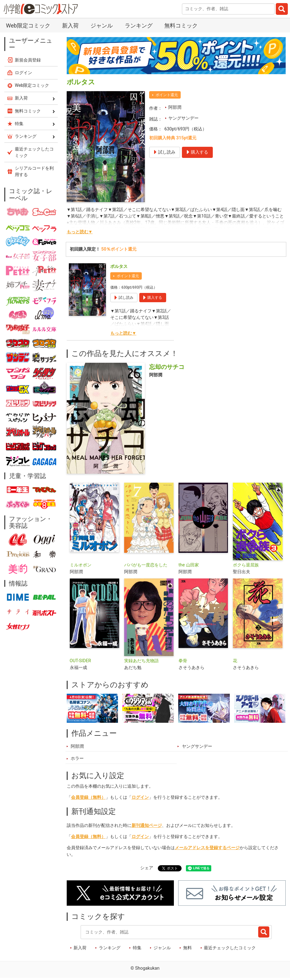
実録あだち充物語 (141, 660)
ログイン (140, 797)
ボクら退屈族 (246, 565)
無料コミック (181, 25)
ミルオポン (80, 565)
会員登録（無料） (88, 797)
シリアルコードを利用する (34, 171)
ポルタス (119, 266)
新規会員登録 (28, 59)
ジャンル (101, 25)
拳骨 (183, 660)
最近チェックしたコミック (230, 947)
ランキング (139, 25)
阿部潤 (174, 107)
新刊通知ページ (147, 825)
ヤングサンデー (183, 118)
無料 (187, 947)
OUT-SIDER (80, 660)
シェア (146, 867)
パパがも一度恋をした (145, 565)
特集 (137, 947)
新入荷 (70, 25)
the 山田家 (189, 565)
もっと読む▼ (80, 232)
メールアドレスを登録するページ (207, 847)
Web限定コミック (28, 25)
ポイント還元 (167, 95)
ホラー (77, 758)
